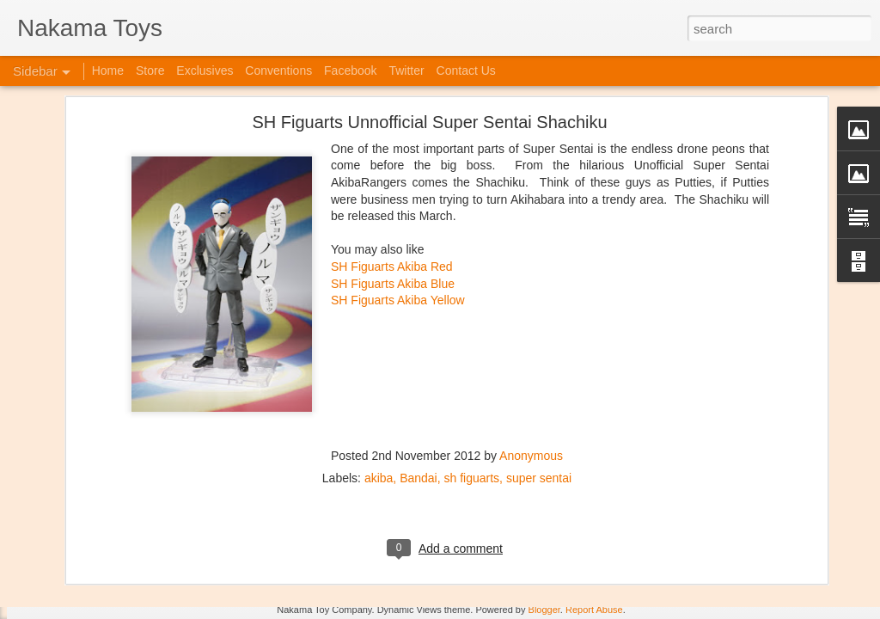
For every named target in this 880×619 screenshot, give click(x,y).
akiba (378, 365)
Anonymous (531, 343)
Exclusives (204, 70)
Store (150, 70)
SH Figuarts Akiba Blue (393, 171)
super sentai (538, 365)
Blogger (544, 609)
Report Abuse (594, 609)
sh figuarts (472, 365)
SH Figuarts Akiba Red (392, 154)
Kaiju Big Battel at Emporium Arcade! (126, 530)
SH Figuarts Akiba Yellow (398, 187)
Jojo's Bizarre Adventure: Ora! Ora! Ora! (133, 569)
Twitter (406, 70)
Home (108, 70)
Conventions (278, 70)
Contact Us (466, 70)
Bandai (418, 365)
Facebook (350, 70)
